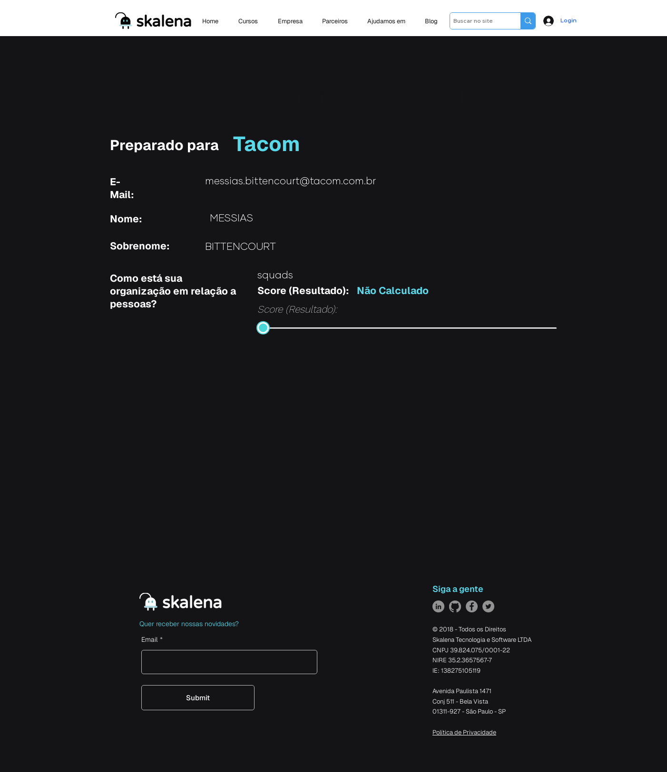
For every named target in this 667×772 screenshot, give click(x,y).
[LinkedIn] (438, 606)
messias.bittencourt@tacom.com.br (290, 181)
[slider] (263, 328)
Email (149, 639)
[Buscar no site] (476, 21)
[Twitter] (488, 606)
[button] (292, 21)
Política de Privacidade (464, 732)
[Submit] (198, 697)
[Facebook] (472, 606)
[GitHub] (455, 606)
